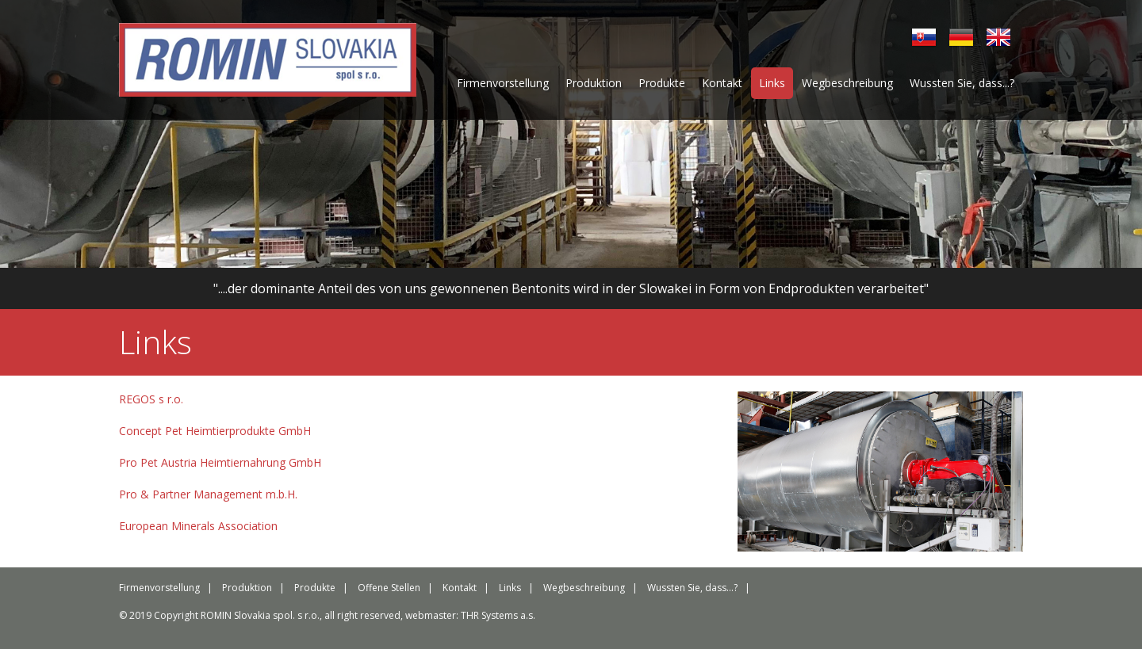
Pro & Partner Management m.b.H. (208, 494)
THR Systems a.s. (498, 615)
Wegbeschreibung (847, 82)
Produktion (593, 82)
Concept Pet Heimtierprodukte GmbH (215, 430)
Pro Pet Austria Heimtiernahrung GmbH (220, 462)
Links (772, 82)
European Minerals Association (198, 525)
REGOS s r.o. (151, 399)
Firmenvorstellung (503, 82)
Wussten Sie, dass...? (962, 82)
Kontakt (722, 82)
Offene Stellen (389, 587)
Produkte (661, 82)
